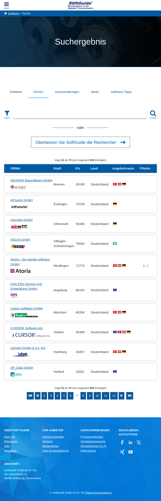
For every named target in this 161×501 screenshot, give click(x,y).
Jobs (7, 446)
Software (13, 13)
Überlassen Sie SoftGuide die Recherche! (75, 142)
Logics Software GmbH (26, 308)
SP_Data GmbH (21, 367)
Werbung (47, 441)
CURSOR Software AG (26, 328)
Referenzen (10, 441)
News (95, 92)
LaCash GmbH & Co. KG (27, 348)
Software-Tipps (121, 92)
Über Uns (9, 436)
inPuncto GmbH (21, 200)
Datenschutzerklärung (99, 492)
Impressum (10, 450)
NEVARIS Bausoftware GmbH (31, 180)
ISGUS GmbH (20, 239)
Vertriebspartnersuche (92, 441)
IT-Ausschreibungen (91, 436)
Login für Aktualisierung (55, 450)
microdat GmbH (21, 220)
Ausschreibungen (67, 92)
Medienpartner (50, 446)
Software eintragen (53, 436)
